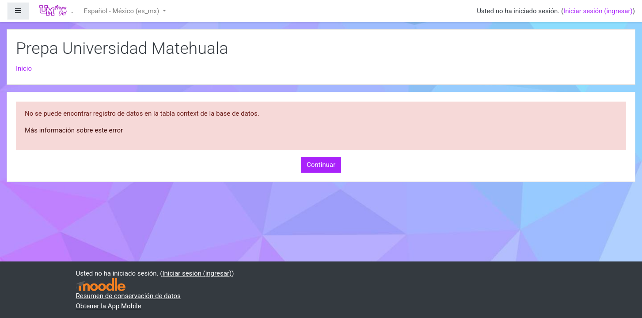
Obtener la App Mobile (108, 306)
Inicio (24, 68)
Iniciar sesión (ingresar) (598, 11)
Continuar (321, 165)
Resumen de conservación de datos (128, 296)
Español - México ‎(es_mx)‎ (122, 11)
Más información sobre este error (74, 130)
